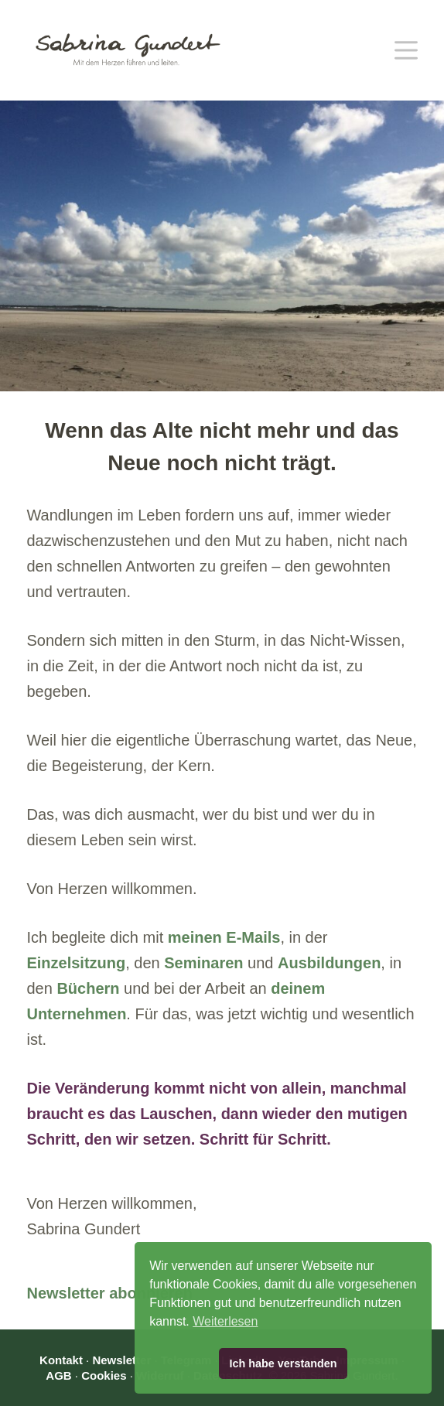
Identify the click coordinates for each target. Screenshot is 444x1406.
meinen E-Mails (224, 937)
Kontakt (61, 1360)
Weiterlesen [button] (225, 1321)
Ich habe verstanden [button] (282, 1363)
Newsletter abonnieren (109, 1293)
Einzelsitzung (75, 962)
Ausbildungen (329, 962)
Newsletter (121, 1360)
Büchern (87, 988)
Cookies (103, 1375)
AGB (58, 1375)
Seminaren (203, 962)
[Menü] (406, 50)
